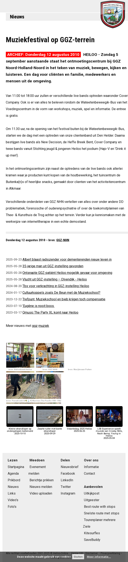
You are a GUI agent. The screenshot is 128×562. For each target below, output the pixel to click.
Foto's (12, 507)
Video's (13, 500)
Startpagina (16, 467)
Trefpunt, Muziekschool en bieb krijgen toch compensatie (63, 299)
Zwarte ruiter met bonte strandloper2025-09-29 (49, 430)
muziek (43, 326)
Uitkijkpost (91, 493)
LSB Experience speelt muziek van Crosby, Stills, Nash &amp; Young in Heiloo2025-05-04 (109, 432)
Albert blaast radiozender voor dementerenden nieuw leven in (67, 259)
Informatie (91, 467)
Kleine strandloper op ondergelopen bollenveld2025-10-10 (19, 430)
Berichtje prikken (42, 480)
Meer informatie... (99, 556)
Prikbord (14, 480)
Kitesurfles (92, 533)
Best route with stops (99, 507)
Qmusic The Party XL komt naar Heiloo (50, 312)
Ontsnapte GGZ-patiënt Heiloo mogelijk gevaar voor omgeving (67, 273)
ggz (35, 326)
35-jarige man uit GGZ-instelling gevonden (52, 266)
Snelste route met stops (101, 513)
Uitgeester (91, 500)
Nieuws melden (41, 487)
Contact (89, 473)
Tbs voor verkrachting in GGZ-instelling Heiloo (55, 286)
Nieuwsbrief (70, 467)
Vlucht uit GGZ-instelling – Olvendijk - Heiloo (54, 279)
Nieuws (17, 17)
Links (12, 493)
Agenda (13, 473)
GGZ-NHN (62, 240)
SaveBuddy (92, 540)
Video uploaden (41, 493)
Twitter (66, 487)
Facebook (68, 473)
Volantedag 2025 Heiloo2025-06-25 (79, 428)
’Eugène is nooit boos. (38, 306)
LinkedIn (67, 480)
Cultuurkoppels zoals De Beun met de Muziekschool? (61, 293)
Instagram (68, 493)
